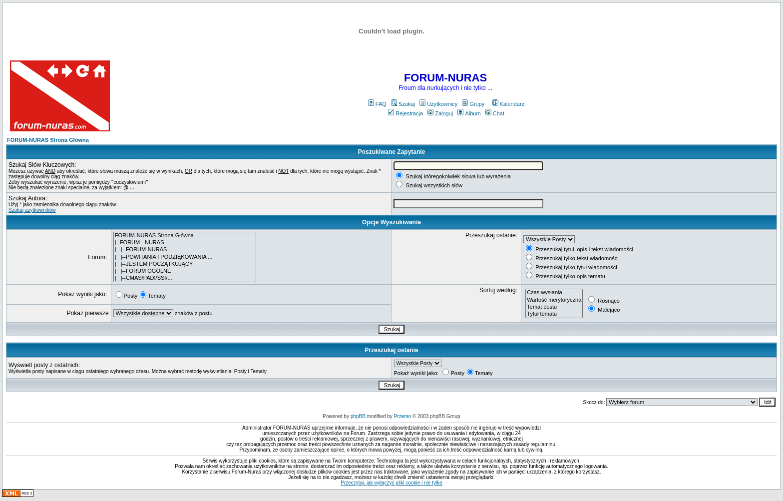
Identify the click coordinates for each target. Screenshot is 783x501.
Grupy (473, 104)
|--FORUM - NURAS (185, 242)
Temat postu (554, 307)
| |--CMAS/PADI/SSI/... (185, 278)
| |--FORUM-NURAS (185, 249)
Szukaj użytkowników (31, 210)
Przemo (402, 416)
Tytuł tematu (554, 314)
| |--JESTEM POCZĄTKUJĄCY (185, 264)
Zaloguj (440, 113)
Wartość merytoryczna (554, 300)
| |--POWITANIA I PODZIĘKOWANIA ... (185, 257)
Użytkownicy (438, 104)
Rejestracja (405, 113)
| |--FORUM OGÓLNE (185, 271)
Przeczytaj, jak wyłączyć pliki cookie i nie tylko (391, 483)
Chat (494, 113)
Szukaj (403, 104)
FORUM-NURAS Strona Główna (48, 140)
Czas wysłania (554, 292)
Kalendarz (508, 104)
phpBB (358, 416)
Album (468, 113)
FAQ (377, 104)
